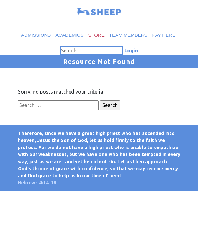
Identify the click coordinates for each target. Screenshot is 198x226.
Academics (69, 35)
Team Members (128, 35)
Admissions (36, 35)
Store (96, 35)
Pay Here (163, 35)
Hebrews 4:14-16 (37, 182)
